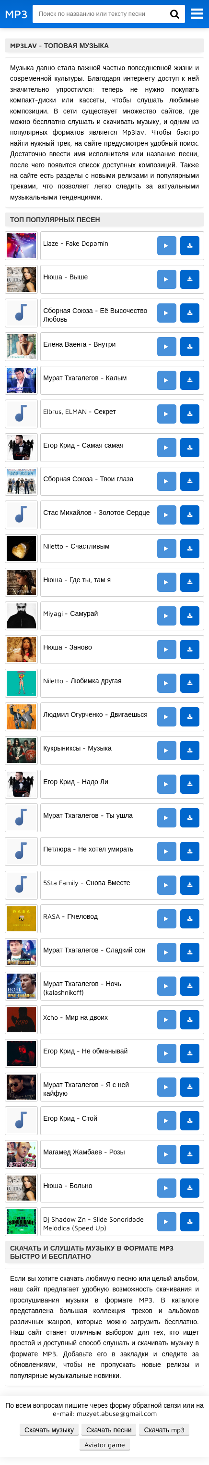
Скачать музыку (49, 1430)
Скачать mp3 (164, 1430)
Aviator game (104, 1444)
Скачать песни (108, 1430)
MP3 (16, 14)
